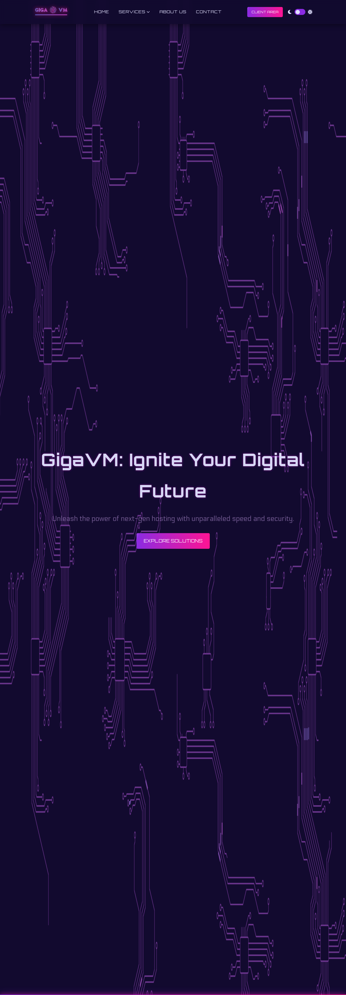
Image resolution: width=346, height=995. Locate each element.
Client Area (265, 12)
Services (134, 11)
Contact (209, 11)
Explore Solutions (173, 541)
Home (101, 11)
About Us (173, 11)
